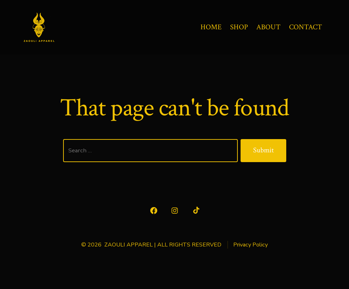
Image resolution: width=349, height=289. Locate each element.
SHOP (239, 27)
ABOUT (268, 27)
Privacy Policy (250, 245)
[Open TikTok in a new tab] (195, 210)
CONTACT (305, 27)
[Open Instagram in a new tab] (174, 210)
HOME (211, 27)
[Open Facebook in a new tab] (154, 210)
